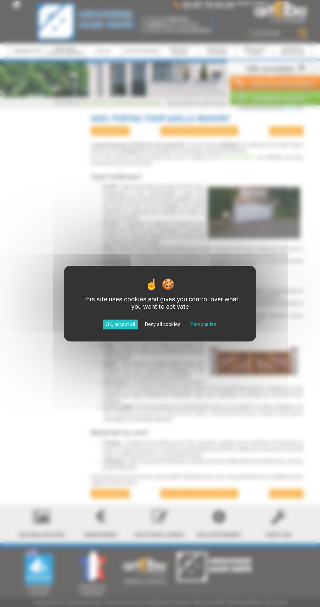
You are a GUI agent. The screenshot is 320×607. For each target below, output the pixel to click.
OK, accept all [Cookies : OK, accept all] (120, 324)
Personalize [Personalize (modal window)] (203, 324)
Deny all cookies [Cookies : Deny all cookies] (163, 324)
